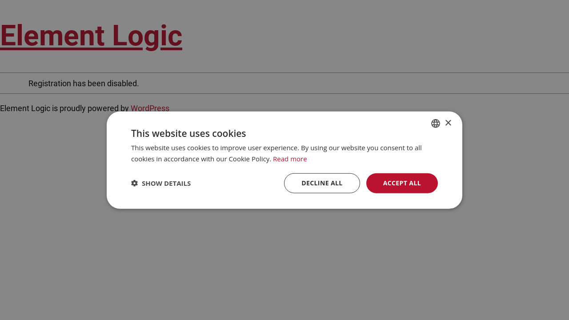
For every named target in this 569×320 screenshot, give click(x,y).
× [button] (448, 123)
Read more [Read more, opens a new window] (290, 158)
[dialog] (284, 160)
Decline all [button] (321, 183)
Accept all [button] (402, 183)
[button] (161, 183)
